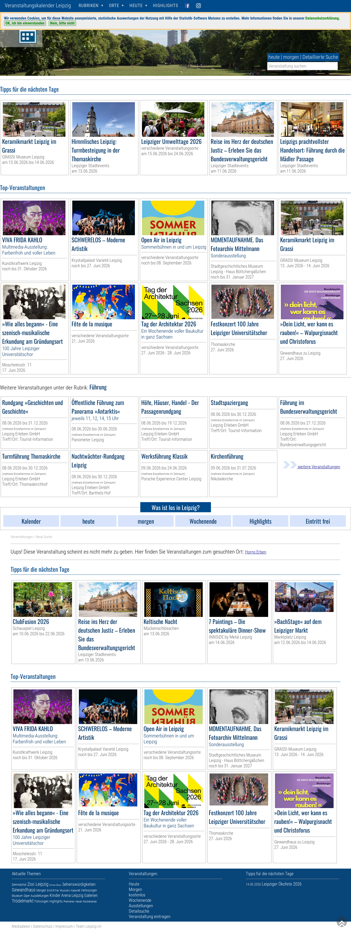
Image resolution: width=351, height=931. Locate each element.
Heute (79, 901)
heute (274, 57)
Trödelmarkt (23, 901)
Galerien (91, 895)
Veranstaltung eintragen (149, 916)
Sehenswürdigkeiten (79, 884)
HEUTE (136, 5)
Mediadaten (21, 926)
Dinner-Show (55, 885)
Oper (27, 896)
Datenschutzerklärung (322, 18)
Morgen (41, 890)
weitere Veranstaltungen (311, 467)
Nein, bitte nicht (62, 23)
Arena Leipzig (72, 895)
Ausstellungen (40, 896)
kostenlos (137, 895)
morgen (291, 57)
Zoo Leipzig (37, 884)
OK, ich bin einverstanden (24, 23)
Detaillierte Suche (320, 57)
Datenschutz (42, 926)
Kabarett (75, 890)
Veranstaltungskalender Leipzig (38, 5)
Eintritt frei (53, 890)
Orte (114, 5)
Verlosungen (89, 890)
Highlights (165, 5)
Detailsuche (139, 911)
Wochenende (90, 901)
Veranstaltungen (22, 537)
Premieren (69, 901)
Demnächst (19, 884)
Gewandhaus (24, 890)
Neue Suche (44, 537)
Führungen (41, 901)
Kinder (55, 895)
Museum (17, 896)
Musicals (65, 890)
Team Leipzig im (88, 926)
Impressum (64, 926)
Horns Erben (255, 552)
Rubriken (89, 5)
